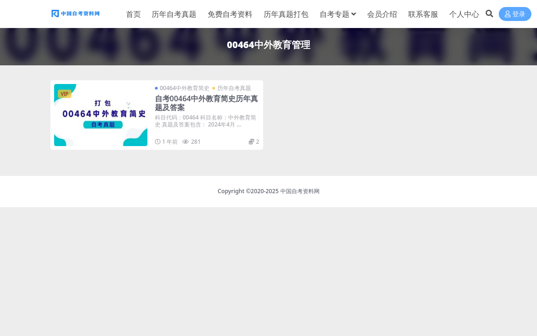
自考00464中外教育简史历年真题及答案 (206, 102)
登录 (515, 14)
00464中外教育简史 (184, 88)
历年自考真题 (234, 88)
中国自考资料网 (300, 191)
